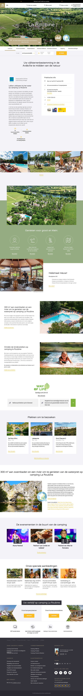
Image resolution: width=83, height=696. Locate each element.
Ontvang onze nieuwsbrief (13, 661)
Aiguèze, (53, 504)
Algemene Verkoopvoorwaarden (38, 672)
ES (62, 663)
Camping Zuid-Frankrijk (12, 648)
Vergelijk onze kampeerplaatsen (14, 668)
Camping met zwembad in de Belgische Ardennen (16, 651)
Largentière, (70, 507)
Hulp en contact (34, 661)
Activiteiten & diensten (52, 48)
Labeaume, (65, 507)
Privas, (49, 507)
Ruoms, (70, 502)
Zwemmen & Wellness (41, 48)
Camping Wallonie (35, 648)
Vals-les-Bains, (62, 509)
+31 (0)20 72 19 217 (16, 682)
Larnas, (57, 505)
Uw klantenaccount (35, 663)
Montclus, (71, 505)
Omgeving (62, 48)
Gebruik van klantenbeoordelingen (39, 678)
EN (59, 663)
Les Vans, (60, 504)
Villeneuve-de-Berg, (55, 509)
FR (65, 663)
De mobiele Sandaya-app (37, 668)
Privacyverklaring (34, 676)
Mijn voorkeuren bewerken (37, 683)
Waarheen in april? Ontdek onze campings (41, 1)
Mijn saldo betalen (35, 670)
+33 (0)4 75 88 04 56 (51, 97)
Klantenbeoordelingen (73, 48)
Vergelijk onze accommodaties (14, 665)
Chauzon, (49, 505)
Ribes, (52, 507)
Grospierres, (66, 505)
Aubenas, (64, 504)
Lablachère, (61, 505)
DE (67, 663)
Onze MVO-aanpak (11, 670)
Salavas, (56, 504)
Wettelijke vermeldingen (36, 674)
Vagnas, (71, 504)
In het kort (10, 48)
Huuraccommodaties (20, 48)
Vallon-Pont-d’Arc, (61, 502)
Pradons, (53, 505)
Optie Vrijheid (34, 681)
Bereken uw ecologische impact (38, 665)
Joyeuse (67, 509)
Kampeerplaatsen (31, 48)
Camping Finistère (35, 651)
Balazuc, (49, 504)
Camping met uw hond (12, 653)
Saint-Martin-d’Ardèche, (58, 507)
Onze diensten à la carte (12, 674)
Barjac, (67, 502)
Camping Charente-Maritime (37, 653)
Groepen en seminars (12, 672)
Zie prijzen (61, 53)
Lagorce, (68, 504)
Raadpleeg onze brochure (13, 663)
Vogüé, (49, 509)
